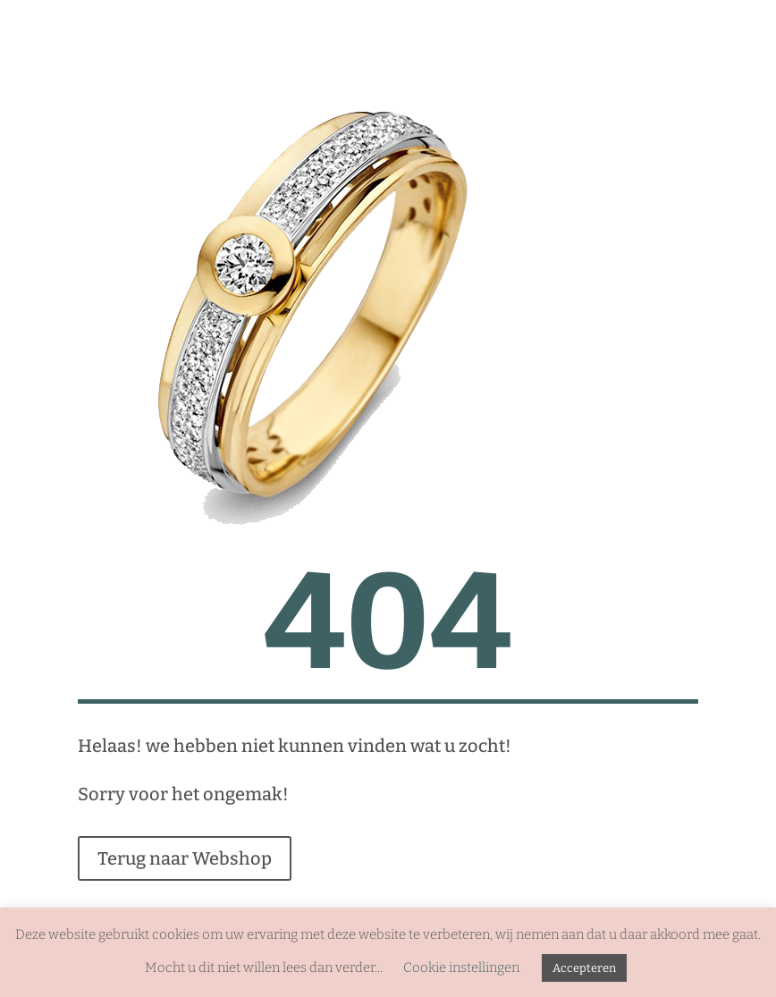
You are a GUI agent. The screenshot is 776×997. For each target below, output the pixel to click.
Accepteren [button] (584, 968)
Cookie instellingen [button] (461, 967)
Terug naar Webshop (184, 858)
